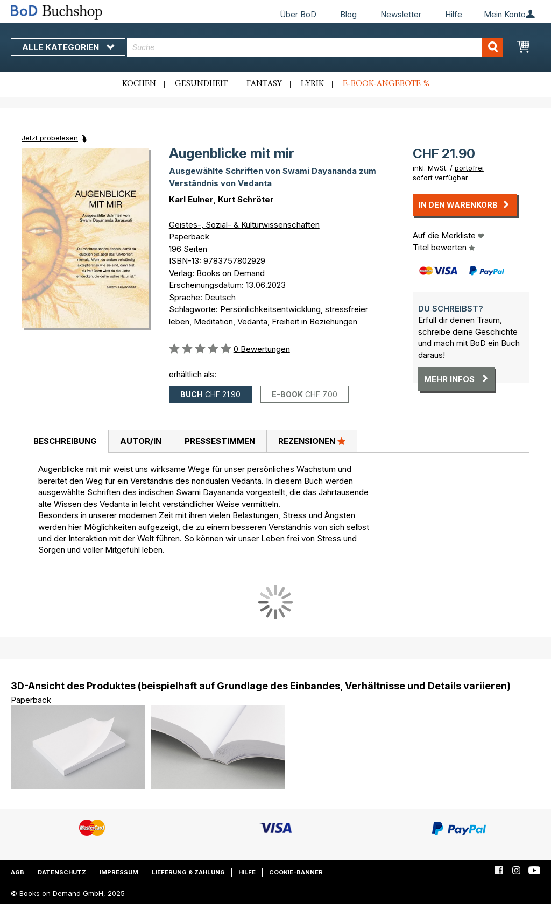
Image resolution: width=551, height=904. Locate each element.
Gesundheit (201, 83)
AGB (17, 872)
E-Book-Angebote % (386, 83)
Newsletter (400, 14)
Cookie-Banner (296, 872)
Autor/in (140, 441)
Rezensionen (311, 441)
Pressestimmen (220, 441)
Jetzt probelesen (50, 137)
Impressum (119, 872)
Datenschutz (62, 872)
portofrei (469, 168)
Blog (348, 14)
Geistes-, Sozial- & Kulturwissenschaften (244, 225)
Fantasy (264, 83)
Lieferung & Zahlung (188, 872)
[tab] (65, 442)
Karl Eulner (191, 199)
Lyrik (312, 83)
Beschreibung (65, 441)
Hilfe (453, 14)
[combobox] (315, 47)
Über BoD (298, 14)
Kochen (139, 83)
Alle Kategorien (68, 47)
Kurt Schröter (246, 199)
